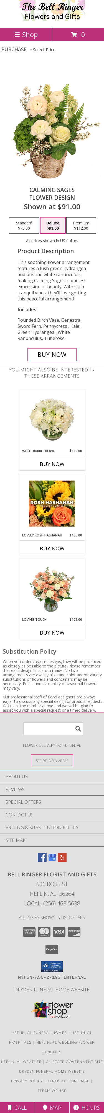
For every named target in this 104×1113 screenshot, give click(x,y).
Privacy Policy (27, 1080)
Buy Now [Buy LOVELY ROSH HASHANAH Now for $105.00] (52, 548)
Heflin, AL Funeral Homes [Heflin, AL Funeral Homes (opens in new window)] (39, 1032)
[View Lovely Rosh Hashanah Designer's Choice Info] (52, 503)
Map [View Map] (52, 1107)
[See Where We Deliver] (52, 760)
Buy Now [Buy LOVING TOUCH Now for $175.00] (52, 632)
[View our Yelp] (62, 860)
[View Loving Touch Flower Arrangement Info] (52, 588)
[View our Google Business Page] (52, 860)
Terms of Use (52, 1090)
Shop (26, 34)
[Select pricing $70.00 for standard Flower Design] (24, 226)
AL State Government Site (74, 1061)
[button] (52, 966)
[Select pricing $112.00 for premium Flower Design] (81, 226)
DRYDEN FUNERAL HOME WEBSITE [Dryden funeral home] (52, 989)
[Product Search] (53, 728)
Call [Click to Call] (17, 1107)
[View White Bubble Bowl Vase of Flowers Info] (52, 419)
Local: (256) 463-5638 (52, 903)
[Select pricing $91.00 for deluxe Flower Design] (52, 226)
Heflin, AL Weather (21, 1061)
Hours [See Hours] (86, 1107)
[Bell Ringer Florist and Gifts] (52, 19)
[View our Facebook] (42, 860)
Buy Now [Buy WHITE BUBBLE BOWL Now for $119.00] (52, 464)
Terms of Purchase (69, 1080)
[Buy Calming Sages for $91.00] (52, 354)
